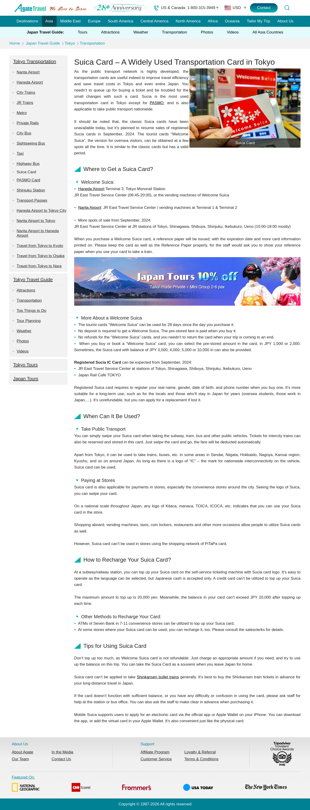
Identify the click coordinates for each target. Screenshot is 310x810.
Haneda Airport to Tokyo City (41, 210)
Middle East (70, 21)
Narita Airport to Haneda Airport (38, 233)
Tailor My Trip (258, 21)
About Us (285, 21)
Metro (22, 113)
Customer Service (156, 759)
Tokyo (70, 43)
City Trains (26, 92)
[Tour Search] (287, 7)
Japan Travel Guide (43, 43)
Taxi (20, 153)
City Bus (24, 133)
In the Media (62, 752)
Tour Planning (29, 321)
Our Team (20, 759)
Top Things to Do (31, 310)
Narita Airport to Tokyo (36, 221)
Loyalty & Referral (200, 752)
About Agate (22, 752)
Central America (154, 21)
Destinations (27, 21)
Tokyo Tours (25, 364)
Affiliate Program (154, 752)
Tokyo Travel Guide (33, 279)
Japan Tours (25, 378)
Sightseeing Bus (31, 143)
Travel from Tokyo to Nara (39, 266)
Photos (207, 32)
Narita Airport (28, 72)
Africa (213, 21)
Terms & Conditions (201, 759)
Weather (141, 32)
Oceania (232, 21)
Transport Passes (32, 200)
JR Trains (25, 102)
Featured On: (149, 784)
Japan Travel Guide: (45, 32)
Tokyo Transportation (34, 61)
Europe (94, 21)
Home (14, 43)
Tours (83, 32)
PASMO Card (28, 180)
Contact (264, 8)
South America (120, 21)
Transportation (174, 32)
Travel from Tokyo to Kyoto (40, 246)
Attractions (110, 32)
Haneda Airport (30, 82)
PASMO (157, 103)
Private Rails (28, 123)
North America (188, 21)
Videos (233, 32)
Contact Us (61, 759)
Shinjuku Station (31, 190)
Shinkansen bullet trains (158, 677)
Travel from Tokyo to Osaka (40, 256)
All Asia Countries (267, 32)
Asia (49, 21)
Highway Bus (28, 163)
